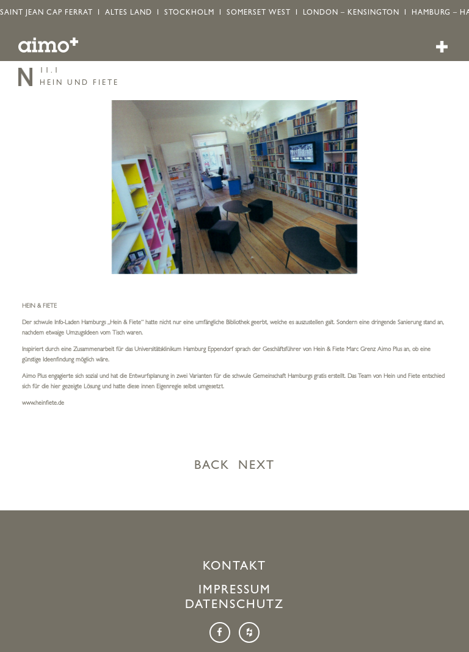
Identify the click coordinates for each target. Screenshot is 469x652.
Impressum (234, 591)
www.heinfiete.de (43, 403)
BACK (212, 466)
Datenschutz (234, 605)
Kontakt (234, 567)
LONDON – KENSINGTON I (357, 13)
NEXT (256, 466)
